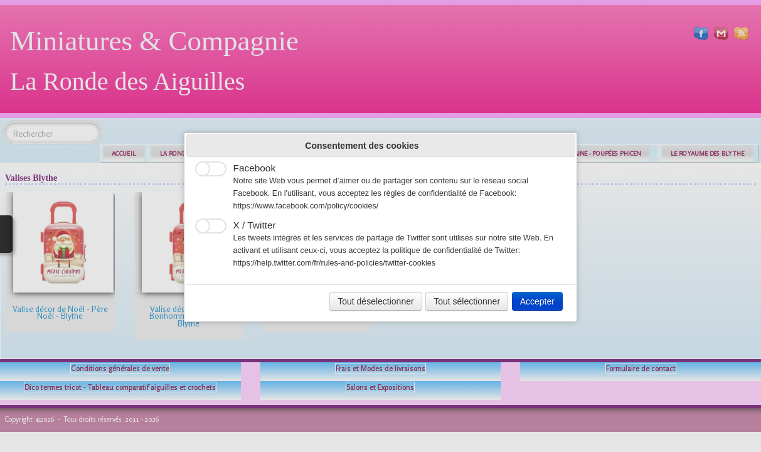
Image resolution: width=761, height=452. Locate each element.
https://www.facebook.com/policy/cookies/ (306, 206)
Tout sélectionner (467, 301)
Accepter (537, 301)
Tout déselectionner (375, 301)
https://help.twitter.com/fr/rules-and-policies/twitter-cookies (334, 263)
